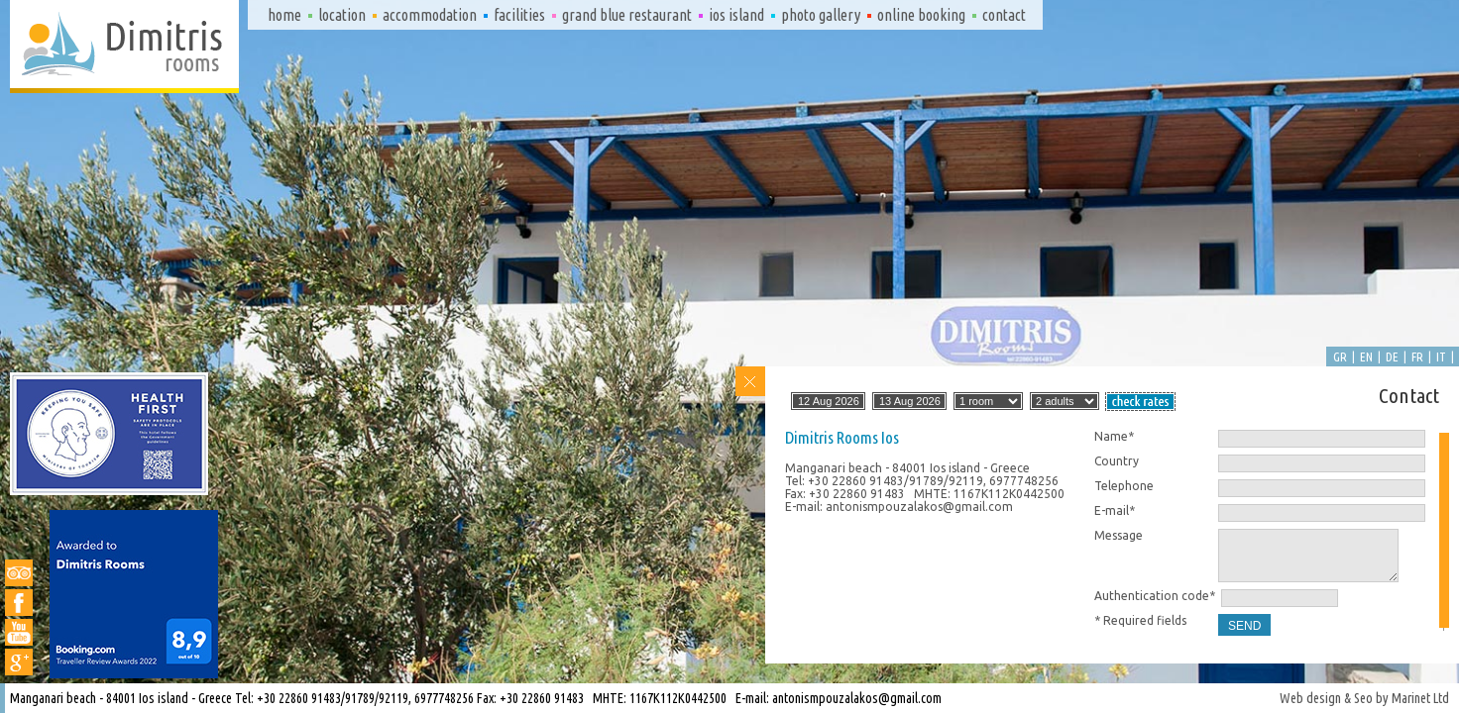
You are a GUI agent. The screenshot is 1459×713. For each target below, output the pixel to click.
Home (284, 15)
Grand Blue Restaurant (627, 15)
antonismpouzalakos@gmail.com (857, 698)
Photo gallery (820, 15)
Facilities (519, 15)
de (1392, 356)
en (1366, 356)
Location (342, 15)
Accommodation (430, 15)
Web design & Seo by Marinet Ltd (1364, 698)
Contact (1004, 15)
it (1441, 356)
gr (1340, 356)
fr (1417, 356)
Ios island (736, 15)
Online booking (921, 15)
